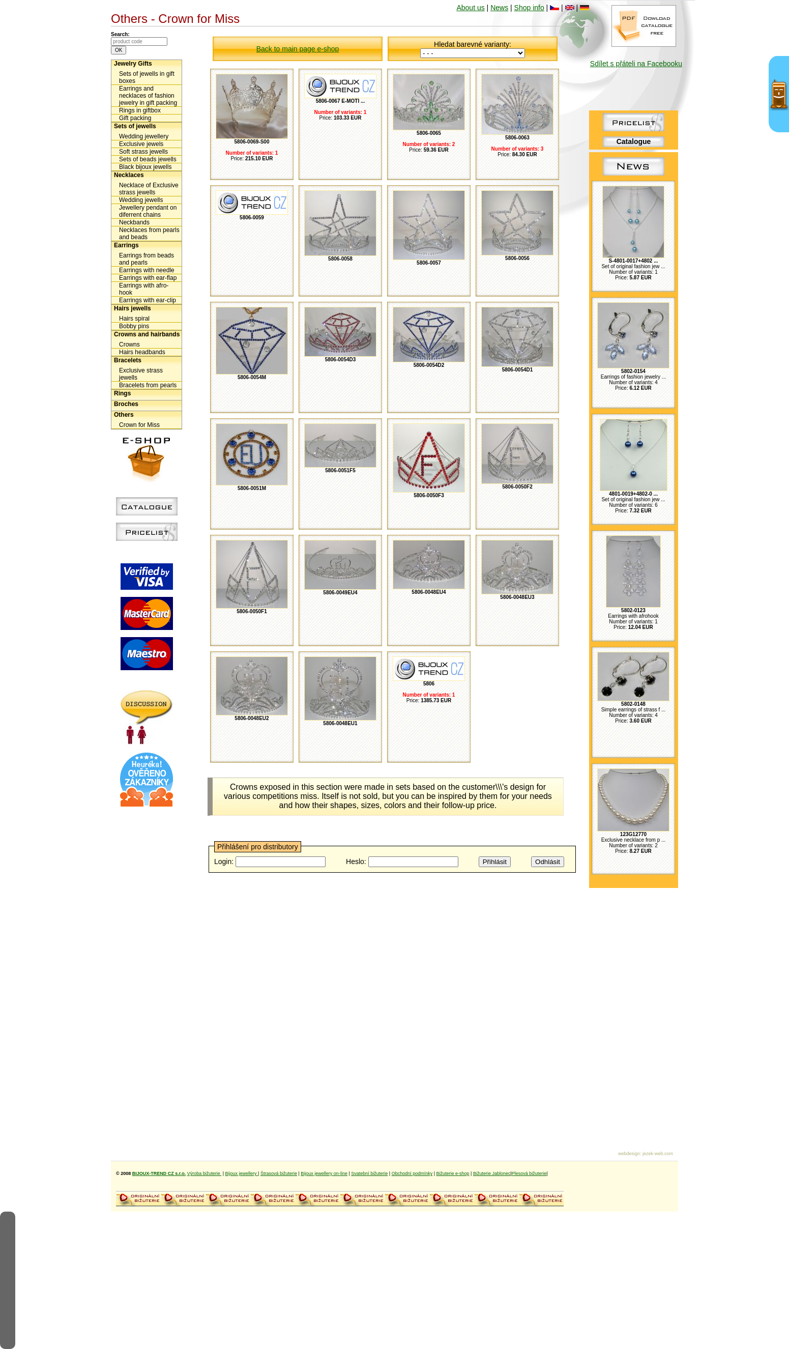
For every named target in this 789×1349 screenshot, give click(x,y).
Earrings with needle (146, 270)
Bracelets (127, 360)
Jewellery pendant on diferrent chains (148, 211)
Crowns (129, 344)
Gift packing (135, 118)
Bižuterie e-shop (453, 1173)
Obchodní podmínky (412, 1173)
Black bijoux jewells (145, 166)
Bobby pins (134, 326)
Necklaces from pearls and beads (149, 233)
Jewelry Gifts (133, 63)
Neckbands (134, 222)
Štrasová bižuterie (278, 1173)
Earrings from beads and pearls (146, 259)
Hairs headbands (142, 352)
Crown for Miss (139, 424)
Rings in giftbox (140, 110)
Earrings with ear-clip (147, 300)
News (499, 8)
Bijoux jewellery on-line (324, 1173)
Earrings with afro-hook (143, 289)
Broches (126, 404)
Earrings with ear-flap (148, 277)
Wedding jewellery (143, 136)
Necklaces (129, 175)
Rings (122, 393)
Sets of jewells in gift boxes (146, 77)
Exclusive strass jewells (141, 374)
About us (470, 8)
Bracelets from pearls (148, 385)
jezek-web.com (657, 1153)
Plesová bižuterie (529, 1173)
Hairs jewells (132, 308)
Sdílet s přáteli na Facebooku (636, 64)
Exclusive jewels (141, 144)
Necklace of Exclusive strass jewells (149, 189)
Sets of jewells (135, 126)
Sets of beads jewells (148, 159)
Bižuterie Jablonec (492, 1173)
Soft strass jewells (143, 151)
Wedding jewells (141, 200)
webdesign (629, 1153)
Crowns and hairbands (147, 334)
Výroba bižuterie (204, 1173)
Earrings (126, 245)
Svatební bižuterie (369, 1173)
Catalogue (634, 141)
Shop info (529, 8)
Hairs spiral (134, 318)
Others (124, 414)
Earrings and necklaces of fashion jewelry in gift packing (148, 95)
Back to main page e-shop (297, 49)
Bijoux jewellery (241, 1173)
